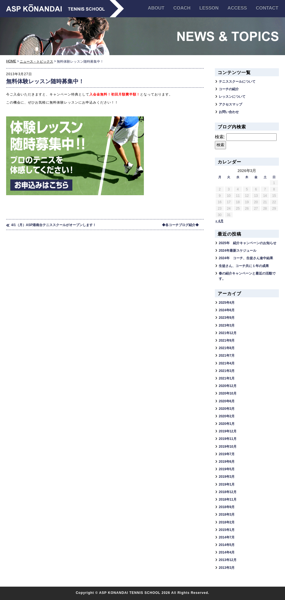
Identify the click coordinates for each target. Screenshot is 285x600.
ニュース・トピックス (36, 61)
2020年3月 (227, 409)
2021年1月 (227, 378)
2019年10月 (228, 447)
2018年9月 (227, 507)
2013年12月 (228, 560)
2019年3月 (227, 477)
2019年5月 (227, 469)
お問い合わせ (229, 112)
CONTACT (267, 8)
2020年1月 (227, 424)
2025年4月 (227, 303)
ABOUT (156, 8)
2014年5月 (227, 545)
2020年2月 (227, 416)
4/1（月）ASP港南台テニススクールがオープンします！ (53, 225)
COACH (182, 8)
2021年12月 (228, 333)
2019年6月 (227, 462)
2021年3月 (227, 371)
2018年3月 (227, 514)
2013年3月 (227, 568)
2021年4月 (227, 363)
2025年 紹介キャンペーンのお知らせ (247, 243)
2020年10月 (228, 393)
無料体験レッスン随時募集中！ (45, 81)
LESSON (208, 8)
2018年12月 (228, 492)
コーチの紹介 (229, 89)
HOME (11, 61)
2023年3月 (227, 325)
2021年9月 (227, 340)
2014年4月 (227, 552)
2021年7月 (227, 355)
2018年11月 (228, 499)
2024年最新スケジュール (237, 251)
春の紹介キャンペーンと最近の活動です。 (247, 276)
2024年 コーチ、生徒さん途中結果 (246, 258)
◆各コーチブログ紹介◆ (180, 225)
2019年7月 (227, 454)
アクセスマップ (230, 104)
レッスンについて (232, 97)
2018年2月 (227, 522)
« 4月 (219, 221)
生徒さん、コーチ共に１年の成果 (244, 266)
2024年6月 (227, 310)
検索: (220, 136)
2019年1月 (227, 484)
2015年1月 (227, 530)
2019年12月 (228, 431)
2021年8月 (227, 348)
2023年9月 (227, 318)
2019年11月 (228, 439)
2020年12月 (228, 386)
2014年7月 (227, 537)
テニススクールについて (237, 82)
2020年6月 (227, 401)
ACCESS (237, 8)
